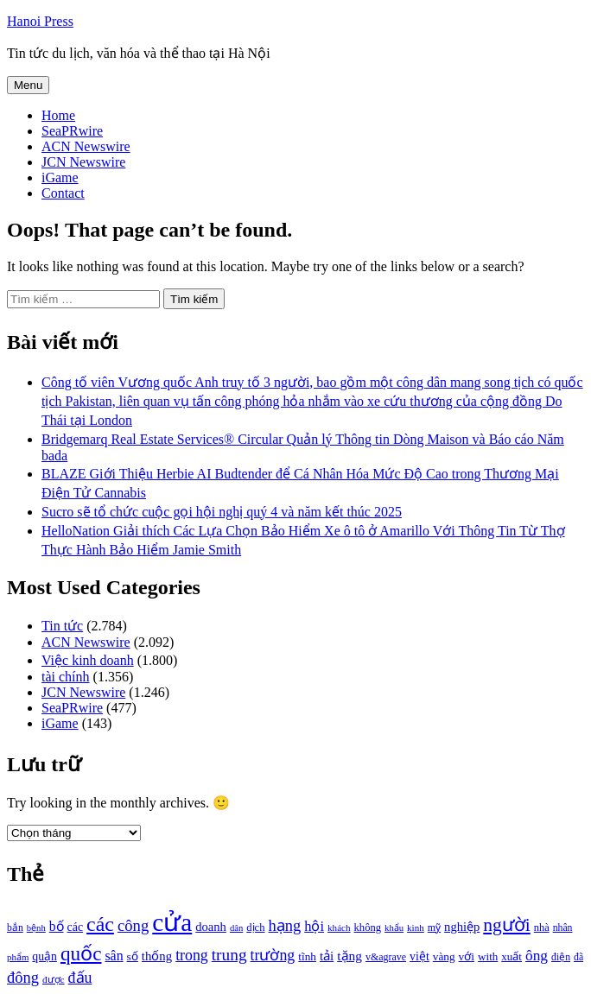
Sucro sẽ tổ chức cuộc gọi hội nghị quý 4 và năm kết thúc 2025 (221, 511)
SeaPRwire (72, 130)
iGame (60, 177)
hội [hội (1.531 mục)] (314, 926)
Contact (63, 193)
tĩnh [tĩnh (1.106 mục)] (307, 956)
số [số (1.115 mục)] (132, 956)
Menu (28, 85)
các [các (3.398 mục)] (100, 924)
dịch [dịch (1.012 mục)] (255, 927)
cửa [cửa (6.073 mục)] (172, 922)
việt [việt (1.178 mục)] (419, 956)
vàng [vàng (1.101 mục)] (444, 956)
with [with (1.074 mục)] (488, 956)
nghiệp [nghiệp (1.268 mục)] (462, 927)
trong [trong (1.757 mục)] (191, 955)
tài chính (65, 676)
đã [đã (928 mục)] (578, 957)
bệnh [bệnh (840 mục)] (36, 928)
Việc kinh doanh (87, 660)
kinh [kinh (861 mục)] (415, 927)
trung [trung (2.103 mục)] (229, 955)
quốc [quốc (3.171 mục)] (81, 953)
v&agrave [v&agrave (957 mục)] (385, 957)
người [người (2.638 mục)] (506, 925)
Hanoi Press (40, 21)
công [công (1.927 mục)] (133, 925)
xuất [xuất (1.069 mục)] (511, 956)
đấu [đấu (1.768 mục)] (80, 977)
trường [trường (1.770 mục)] (273, 955)
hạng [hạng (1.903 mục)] (284, 925)
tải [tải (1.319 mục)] (327, 956)
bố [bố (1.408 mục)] (56, 926)
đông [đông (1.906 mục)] (23, 977)
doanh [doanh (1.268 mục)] (210, 927)
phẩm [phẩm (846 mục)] (18, 957)
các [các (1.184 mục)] (75, 927)
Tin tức (62, 625)
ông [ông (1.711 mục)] (536, 955)
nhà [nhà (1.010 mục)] (542, 927)
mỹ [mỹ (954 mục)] (434, 927)
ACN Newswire (85, 146)
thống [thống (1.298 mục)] (157, 956)
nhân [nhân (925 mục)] (563, 928)
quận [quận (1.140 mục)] (44, 956)
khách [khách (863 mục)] (339, 927)
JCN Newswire (83, 162)
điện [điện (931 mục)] (560, 957)
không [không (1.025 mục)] (368, 927)
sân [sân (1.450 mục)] (114, 955)
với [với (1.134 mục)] (466, 956)
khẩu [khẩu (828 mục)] (394, 928)
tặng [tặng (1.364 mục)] (349, 955)
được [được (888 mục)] (53, 979)
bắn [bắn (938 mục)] (15, 928)
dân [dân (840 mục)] (236, 928)
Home (58, 115)
